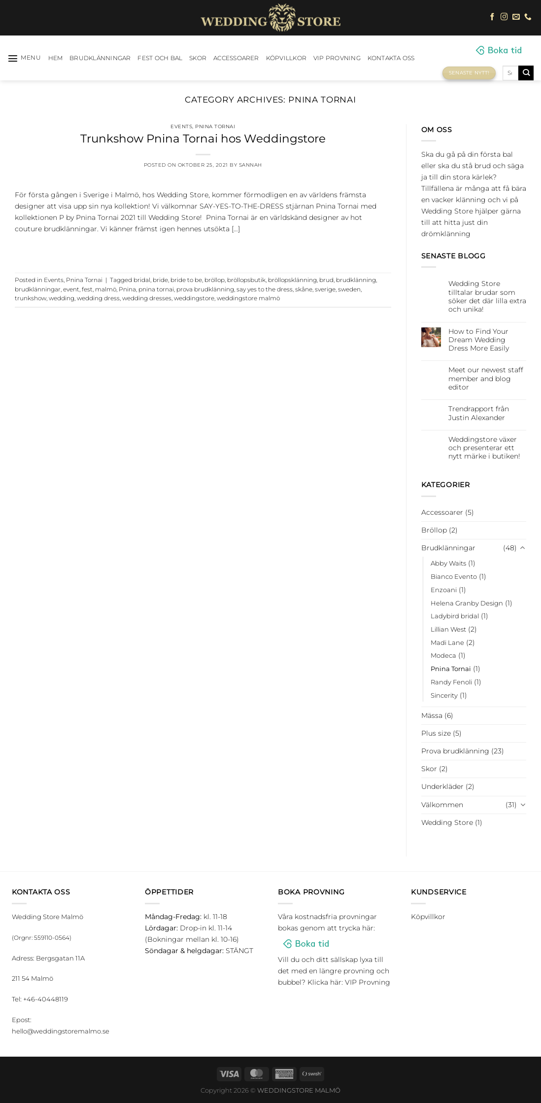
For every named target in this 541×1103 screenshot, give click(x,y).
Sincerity (444, 695)
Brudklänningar (100, 58)
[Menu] (24, 58)
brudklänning (356, 280)
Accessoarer (236, 58)
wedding (61, 298)
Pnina (127, 289)
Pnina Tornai (215, 126)
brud (326, 280)
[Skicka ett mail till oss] (516, 17)
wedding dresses (146, 298)
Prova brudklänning (455, 751)
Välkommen (442, 804)
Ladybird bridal (455, 616)
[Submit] (526, 73)
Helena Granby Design (467, 603)
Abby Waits (448, 563)
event (71, 289)
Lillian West (448, 629)
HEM (55, 58)
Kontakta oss (391, 58)
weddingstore (194, 298)
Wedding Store (447, 822)
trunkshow (30, 298)
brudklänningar (38, 289)
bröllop (214, 280)
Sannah (250, 165)
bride (160, 280)
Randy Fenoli (451, 682)
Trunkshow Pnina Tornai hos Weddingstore (203, 138)
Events (181, 126)
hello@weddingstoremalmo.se (60, 1031)
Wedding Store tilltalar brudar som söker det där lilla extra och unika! (487, 297)
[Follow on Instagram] (504, 17)
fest (87, 289)
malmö (105, 289)
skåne (303, 289)
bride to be (186, 280)
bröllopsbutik (246, 280)
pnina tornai (156, 289)
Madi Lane (447, 642)
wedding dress (98, 298)
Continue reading (203, 250)
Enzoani (444, 590)
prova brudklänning (205, 289)
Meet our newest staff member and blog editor (485, 378)
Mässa (431, 715)
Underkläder (442, 786)
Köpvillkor (286, 58)
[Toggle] (522, 548)
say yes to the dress (265, 289)
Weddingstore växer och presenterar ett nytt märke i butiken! (484, 448)
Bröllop (434, 530)
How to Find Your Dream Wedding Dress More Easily (478, 340)
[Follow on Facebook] (492, 17)
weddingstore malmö (248, 298)
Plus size (436, 733)
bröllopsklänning (292, 280)
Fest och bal (159, 58)
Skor (197, 58)
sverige (325, 289)
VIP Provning (337, 58)
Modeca (443, 655)
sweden (349, 289)
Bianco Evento (454, 576)
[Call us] (528, 17)
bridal (142, 280)
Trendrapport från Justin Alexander (478, 413)
